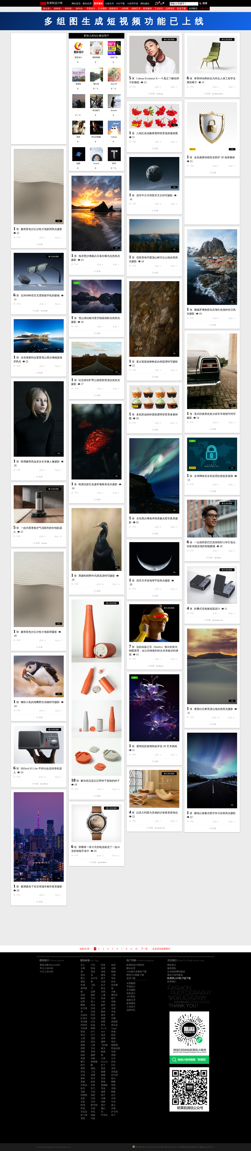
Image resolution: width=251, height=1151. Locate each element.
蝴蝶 (113, 1081)
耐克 (103, 1048)
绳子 (103, 1095)
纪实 (93, 1021)
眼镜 (103, 1051)
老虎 (113, 965)
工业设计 (158, 8)
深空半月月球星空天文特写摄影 (154, 195)
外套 (93, 1085)
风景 (103, 968)
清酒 (113, 1088)
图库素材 (98, 3)
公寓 (83, 1038)
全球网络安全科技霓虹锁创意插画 (213, 476)
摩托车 (114, 995)
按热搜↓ (69, 8)
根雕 (103, 1075)
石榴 (103, 1098)
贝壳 (93, 1101)
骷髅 (103, 1071)
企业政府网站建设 (176, 971)
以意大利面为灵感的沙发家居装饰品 (157, 812)
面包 (113, 1005)
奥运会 (114, 1025)
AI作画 (125, 8)
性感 (83, 985)
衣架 (83, 1101)
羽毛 (93, 1111)
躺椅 (93, 1055)
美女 (83, 975)
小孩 (113, 975)
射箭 (83, 1041)
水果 (83, 968)
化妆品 (84, 1015)
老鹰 (93, 1075)
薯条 (83, 1078)
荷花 (83, 1108)
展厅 (103, 1105)
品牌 (93, 991)
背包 (83, 1071)
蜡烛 (93, 1068)
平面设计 (91, 8)
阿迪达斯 (115, 1048)
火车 (113, 1058)
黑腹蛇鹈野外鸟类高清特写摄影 (97, 575)
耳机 (113, 978)
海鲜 (103, 1101)
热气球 (114, 1075)
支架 (103, 1078)
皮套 (83, 1098)
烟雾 (103, 1091)
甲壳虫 (104, 1115)
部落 (83, 1031)
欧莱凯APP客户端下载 (179, 978)
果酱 (83, 1081)
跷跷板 (104, 1085)
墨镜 (103, 1081)
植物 (113, 971)
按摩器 (84, 1095)
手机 (113, 1011)
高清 (103, 998)
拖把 (93, 1095)
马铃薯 (84, 1028)
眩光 (103, 988)
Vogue (114, 1028)
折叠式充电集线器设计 (207, 608)
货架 (93, 1038)
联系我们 (171, 981)
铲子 (103, 1065)
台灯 (113, 1065)
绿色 (103, 971)
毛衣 (93, 1048)
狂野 (83, 1001)
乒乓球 (114, 1111)
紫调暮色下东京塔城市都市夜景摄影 (41, 886)
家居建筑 (147, 8)
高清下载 (181, 8)
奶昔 (93, 1081)
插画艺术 (136, 8)
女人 (83, 965)
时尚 (93, 1015)
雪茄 (83, 1118)
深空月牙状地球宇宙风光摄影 (153, 580)
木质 (113, 1098)
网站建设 (144, 3)
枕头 (113, 1078)
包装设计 (113, 8)
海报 (83, 1058)
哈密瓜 (84, 1025)
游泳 (93, 1041)
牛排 (113, 1101)
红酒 (93, 1018)
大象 (113, 991)
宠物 (113, 1055)
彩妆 (93, 968)
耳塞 (113, 1051)
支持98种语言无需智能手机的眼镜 (40, 295)
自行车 (94, 978)
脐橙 (83, 1048)
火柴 (103, 1058)
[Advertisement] (39, 88)
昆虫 (93, 971)
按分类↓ (47, 8)
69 (161, 4)
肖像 (113, 1018)
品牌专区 (170, 8)
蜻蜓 (113, 1091)
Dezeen (104, 1061)
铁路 (113, 1038)
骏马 (83, 1088)
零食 (103, 1088)
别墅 (103, 1021)
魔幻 (103, 1108)
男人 (93, 1001)
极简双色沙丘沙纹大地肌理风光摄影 (41, 229)
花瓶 (83, 1091)
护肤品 (84, 1085)
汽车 (93, 965)
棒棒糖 (94, 1061)
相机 (83, 981)
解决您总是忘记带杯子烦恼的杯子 (100, 780)
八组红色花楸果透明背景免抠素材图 (157, 133)
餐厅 (83, 1061)
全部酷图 (131, 983)
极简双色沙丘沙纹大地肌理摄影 (39, 632)
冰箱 (113, 1008)
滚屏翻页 (193, 8)
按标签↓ (58, 8)
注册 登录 (204, 8)
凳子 (113, 1015)
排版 (93, 1058)
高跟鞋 (114, 1021)
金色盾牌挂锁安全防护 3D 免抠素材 (214, 157)
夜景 (113, 1035)
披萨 (93, 995)
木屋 (93, 1108)
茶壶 (113, 1085)
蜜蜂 (103, 1041)
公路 (103, 1008)
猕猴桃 (114, 1045)
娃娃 (83, 1055)
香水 (83, 1035)
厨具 (103, 1068)
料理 (83, 1105)
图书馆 (94, 1105)
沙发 (103, 981)
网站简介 (171, 965)
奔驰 (113, 1031)
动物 (113, 968)
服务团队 (171, 968)
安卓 (93, 1078)
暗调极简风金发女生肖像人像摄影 (40, 461)
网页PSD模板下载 (135, 975)
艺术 (93, 998)
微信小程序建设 (175, 975)
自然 (103, 991)
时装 (103, 965)
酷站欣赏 (87, 3)
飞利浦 (104, 1045)
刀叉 (93, 1071)
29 (157, 3)
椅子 (103, 978)
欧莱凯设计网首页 (135, 965)
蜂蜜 (93, 1028)
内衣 (113, 981)
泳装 (113, 1068)
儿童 (93, 1045)
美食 (83, 995)
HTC (93, 1031)
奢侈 (103, 1015)
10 (136, 948)
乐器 (93, 1091)
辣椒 (93, 1115)
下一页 (144, 948)
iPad (103, 1031)
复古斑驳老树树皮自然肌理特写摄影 (157, 361)
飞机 (93, 985)
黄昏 (83, 1068)
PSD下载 (120, 3)
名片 (103, 985)
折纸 (113, 1061)
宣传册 (114, 985)
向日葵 (84, 1008)
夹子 (113, 1115)
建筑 (103, 975)
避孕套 (84, 988)
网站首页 (76, 3)
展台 (113, 1105)
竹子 (93, 1035)
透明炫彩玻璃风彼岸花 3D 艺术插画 (156, 746)
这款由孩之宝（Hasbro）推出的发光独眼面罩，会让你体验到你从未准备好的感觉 (153, 651)
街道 (93, 1008)
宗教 (113, 1001)
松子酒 (84, 1115)
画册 (103, 1018)
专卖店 (84, 1111)
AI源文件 (109, 3)
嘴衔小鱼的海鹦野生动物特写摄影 (40, 702)
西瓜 (103, 1025)
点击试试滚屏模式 (161, 948)
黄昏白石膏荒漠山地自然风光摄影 (213, 709)
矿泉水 (84, 1018)
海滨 (103, 1035)
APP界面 (131, 996)
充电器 (114, 1071)
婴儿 (83, 978)
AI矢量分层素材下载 (137, 971)
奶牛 (83, 1065)
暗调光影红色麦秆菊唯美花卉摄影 (98, 484)
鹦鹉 (83, 1005)
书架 (93, 1118)
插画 (83, 998)
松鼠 (93, 1025)
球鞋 (83, 1051)
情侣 (113, 1041)
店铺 (113, 1108)
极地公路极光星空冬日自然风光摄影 (215, 813)
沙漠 (83, 1075)
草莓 (93, 1051)
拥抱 (83, 1045)
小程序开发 (132, 3)
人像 (103, 995)
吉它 (113, 1095)
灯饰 (93, 1098)
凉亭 (103, 1038)
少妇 (103, 1001)
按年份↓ (80, 8)
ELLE (103, 1028)
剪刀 (93, 1088)
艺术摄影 (102, 8)
